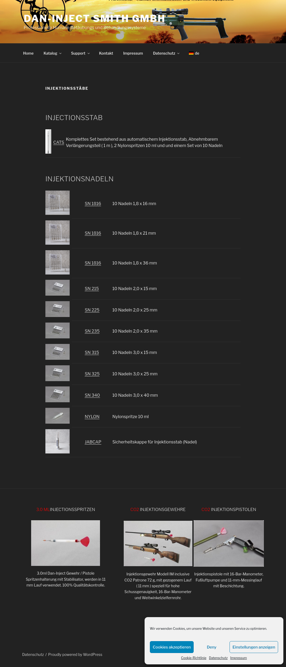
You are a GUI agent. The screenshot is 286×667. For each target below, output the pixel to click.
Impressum (238, 658)
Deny (211, 647)
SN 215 (92, 288)
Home (28, 53)
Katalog (53, 53)
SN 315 (92, 352)
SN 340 (92, 395)
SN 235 (92, 331)
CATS (58, 142)
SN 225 (92, 310)
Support (80, 53)
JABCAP (93, 441)
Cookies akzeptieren (172, 647)
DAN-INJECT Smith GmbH (94, 18)
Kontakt (106, 53)
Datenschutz (218, 658)
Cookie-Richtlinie (193, 658)
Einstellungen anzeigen (253, 647)
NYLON (92, 416)
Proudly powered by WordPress (75, 654)
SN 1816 (93, 203)
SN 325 (92, 373)
